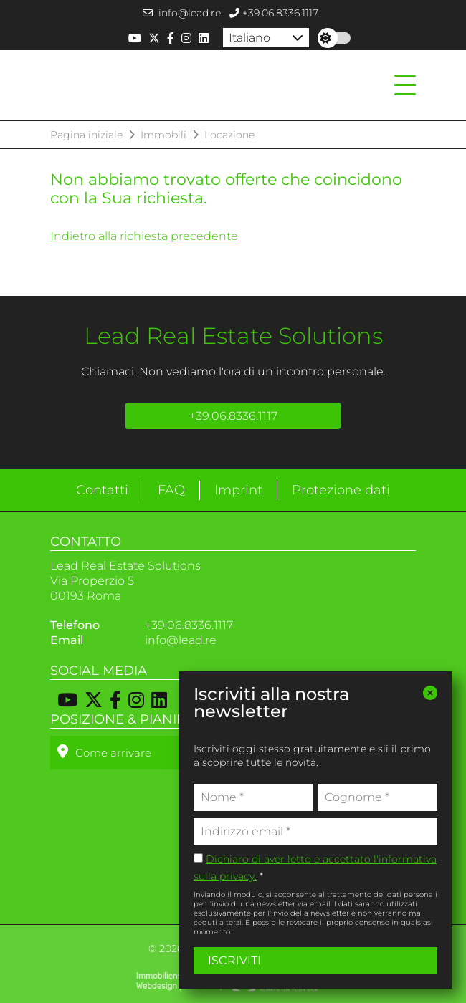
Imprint (238, 490)
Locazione (229, 134)
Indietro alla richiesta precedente (144, 236)
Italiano (249, 37)
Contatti (102, 490)
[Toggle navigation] (401, 85)
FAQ (171, 490)
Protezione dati (341, 490)
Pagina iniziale (86, 134)
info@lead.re (182, 12)
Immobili (163, 134)
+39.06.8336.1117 (273, 12)
